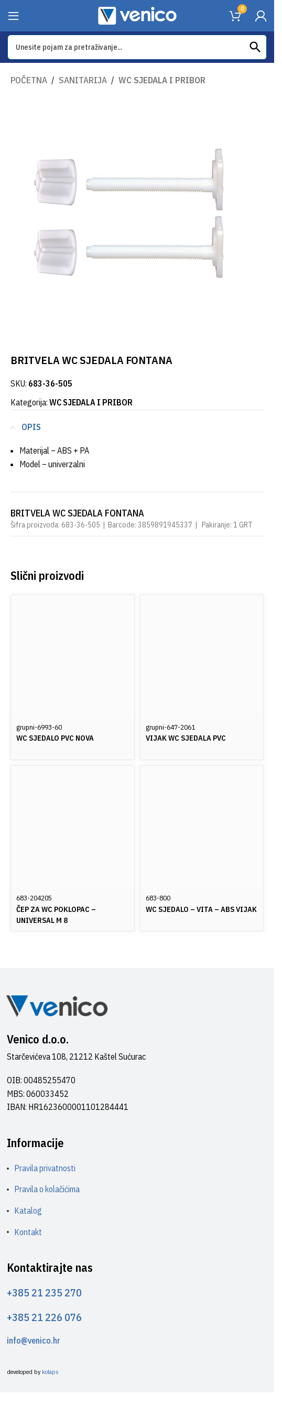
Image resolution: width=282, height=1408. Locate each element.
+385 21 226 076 (44, 1317)
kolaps (50, 1372)
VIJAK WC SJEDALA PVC (186, 738)
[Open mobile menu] (14, 15)
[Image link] (56, 1005)
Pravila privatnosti (44, 1168)
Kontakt (28, 1232)
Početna (28, 80)
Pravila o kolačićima (47, 1189)
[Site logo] (137, 14)
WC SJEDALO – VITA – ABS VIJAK (201, 909)
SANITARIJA (83, 80)
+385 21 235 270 (44, 1292)
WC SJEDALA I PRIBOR (161, 80)
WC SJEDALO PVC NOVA (55, 738)
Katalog (28, 1210)
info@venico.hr (33, 1340)
